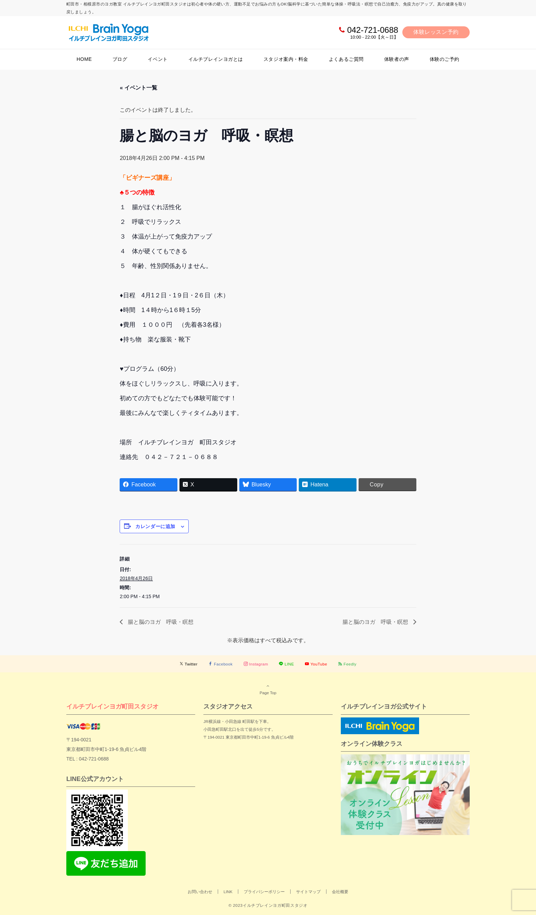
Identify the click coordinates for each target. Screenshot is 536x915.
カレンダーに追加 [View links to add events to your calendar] (155, 526)
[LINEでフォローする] (286, 664)
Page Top (268, 689)
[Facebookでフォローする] (221, 664)
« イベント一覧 (138, 88)
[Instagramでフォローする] (256, 664)
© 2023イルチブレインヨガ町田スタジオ (267, 905)
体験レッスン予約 (436, 32)
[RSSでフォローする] (347, 664)
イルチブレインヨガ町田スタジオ (112, 706)
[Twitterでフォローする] (188, 664)
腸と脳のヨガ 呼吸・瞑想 (159, 622)
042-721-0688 (372, 30)
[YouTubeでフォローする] (316, 664)
